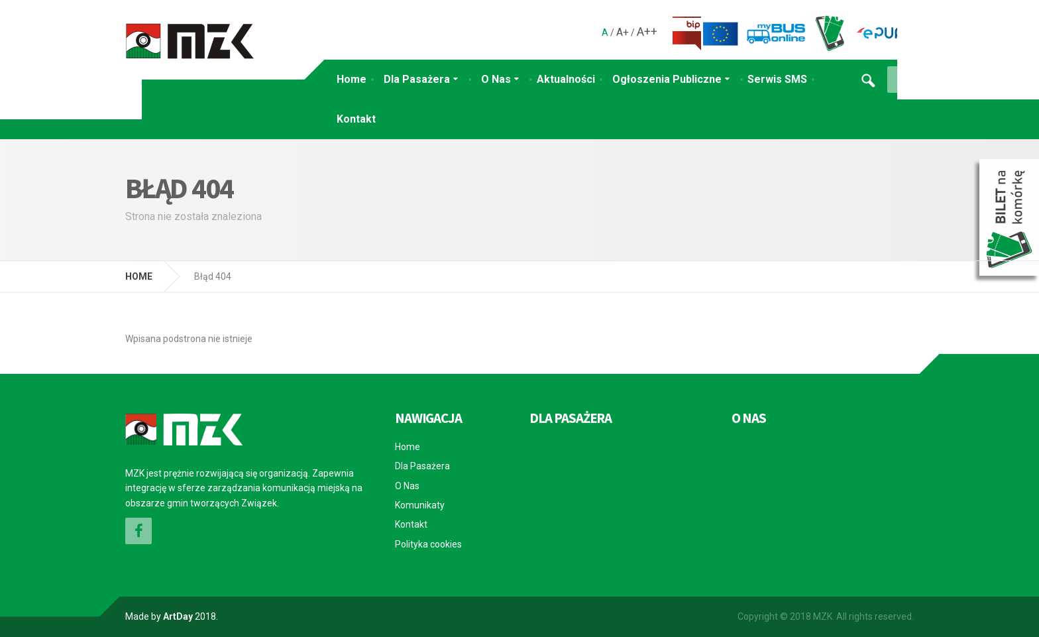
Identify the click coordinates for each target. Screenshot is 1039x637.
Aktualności (566, 79)
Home (351, 79)
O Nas (496, 79)
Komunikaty (420, 505)
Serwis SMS (777, 79)
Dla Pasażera (417, 79)
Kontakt (356, 119)
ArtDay (178, 616)
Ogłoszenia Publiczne (667, 79)
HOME (138, 276)
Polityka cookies (428, 544)
